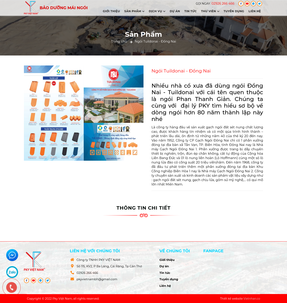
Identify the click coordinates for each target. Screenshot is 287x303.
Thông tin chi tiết (143, 208)
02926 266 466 (222, 3)
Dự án (175, 11)
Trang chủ (119, 41)
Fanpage (213, 251)
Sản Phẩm (143, 34)
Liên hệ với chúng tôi (95, 251)
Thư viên (210, 11)
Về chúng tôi (174, 251)
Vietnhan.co (252, 298)
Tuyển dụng (234, 11)
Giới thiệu (111, 11)
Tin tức (190, 11)
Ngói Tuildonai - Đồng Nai (155, 41)
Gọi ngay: (203, 3)
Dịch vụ (157, 11)
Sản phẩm (134, 11)
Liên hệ (255, 11)
